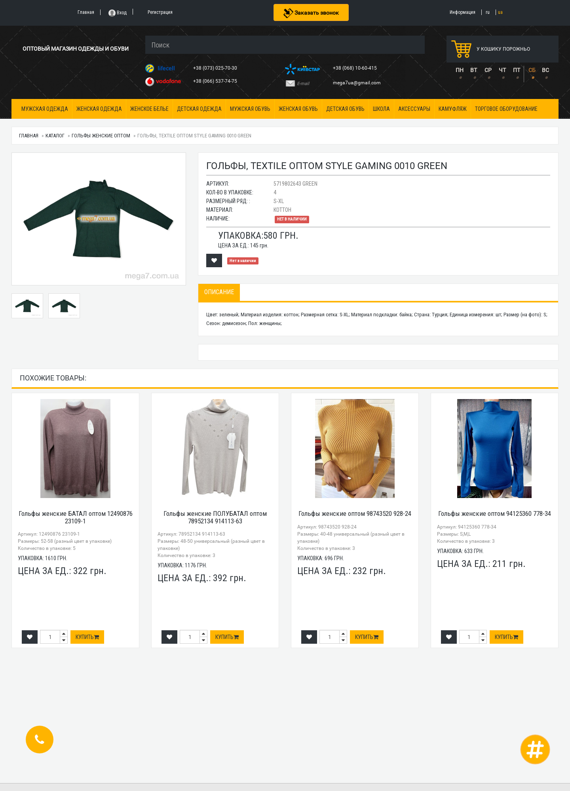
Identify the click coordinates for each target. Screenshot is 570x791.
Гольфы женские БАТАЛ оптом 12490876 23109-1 (76, 517)
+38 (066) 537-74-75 (215, 81)
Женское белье (149, 109)
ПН (460, 70)
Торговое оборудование (506, 109)
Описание (219, 292)
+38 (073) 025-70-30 (215, 68)
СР (488, 70)
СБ (532, 70)
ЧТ (502, 70)
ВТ (473, 70)
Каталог (55, 136)
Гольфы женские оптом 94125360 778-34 (494, 513)
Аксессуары (414, 109)
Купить (87, 637)
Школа (381, 109)
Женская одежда (99, 109)
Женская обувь (298, 109)
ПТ (516, 70)
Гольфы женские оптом (101, 136)
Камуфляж (453, 109)
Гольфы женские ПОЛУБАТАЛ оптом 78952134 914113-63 (215, 517)
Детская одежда (199, 109)
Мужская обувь (250, 109)
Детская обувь (345, 109)
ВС (545, 70)
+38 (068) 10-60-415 (355, 68)
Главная (28, 136)
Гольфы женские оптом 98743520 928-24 (354, 513)
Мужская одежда (44, 109)
